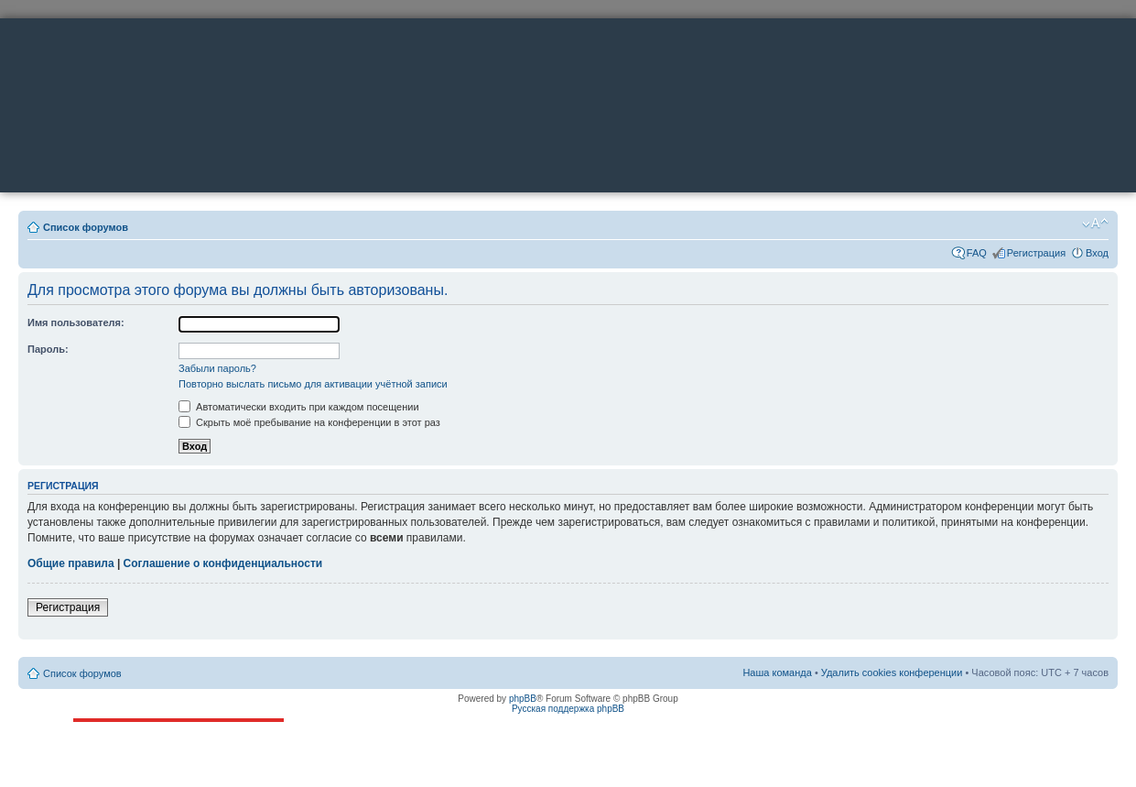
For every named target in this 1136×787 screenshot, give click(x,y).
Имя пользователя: (75, 322)
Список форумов (85, 227)
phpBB (522, 699)
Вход (1097, 252)
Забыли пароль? (217, 368)
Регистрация (1036, 252)
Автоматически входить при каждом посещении (299, 406)
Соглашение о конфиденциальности (223, 563)
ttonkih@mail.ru (140, 767)
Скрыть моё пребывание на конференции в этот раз (309, 422)
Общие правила (70, 563)
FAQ (977, 252)
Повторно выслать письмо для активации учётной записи (313, 383)
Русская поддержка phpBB (568, 709)
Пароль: (48, 349)
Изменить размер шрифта (1095, 223)
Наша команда (776, 672)
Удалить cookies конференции (892, 672)
